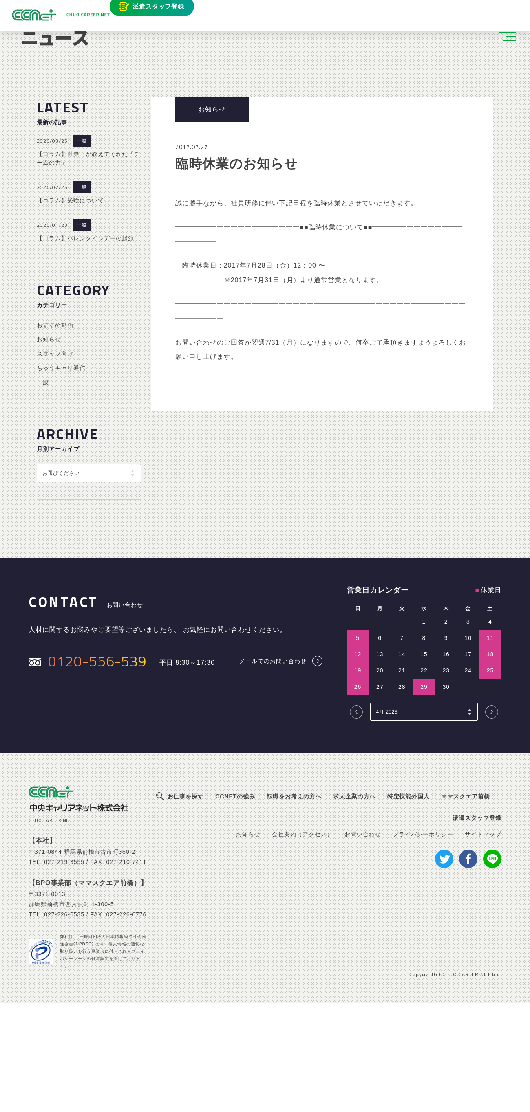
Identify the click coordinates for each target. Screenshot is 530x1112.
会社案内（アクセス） (302, 942)
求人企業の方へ (354, 905)
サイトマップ (483, 942)
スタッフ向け (55, 462)
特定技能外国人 (408, 905)
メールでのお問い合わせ (273, 769)
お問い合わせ (362, 942)
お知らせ (49, 447)
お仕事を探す (186, 905)
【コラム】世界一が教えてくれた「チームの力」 (88, 267)
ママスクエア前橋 (465, 905)
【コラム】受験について (70, 309)
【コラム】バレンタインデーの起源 (85, 347)
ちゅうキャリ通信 (61, 476)
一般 (81, 250)
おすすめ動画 (55, 433)
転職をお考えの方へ (294, 905)
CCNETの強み (235, 905)
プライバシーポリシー (423, 942)
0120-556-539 (97, 769)
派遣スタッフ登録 (167, 11)
